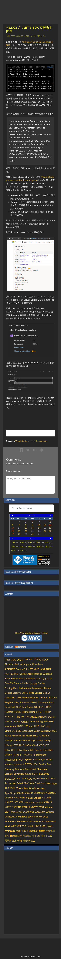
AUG (32, 546)
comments (41, 441)
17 (39, 528)
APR (40, 542)
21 (19, 531)
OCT (48, 546)
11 (45, 525)
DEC (23, 550)
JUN (14, 546)
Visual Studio (21, 441)
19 (50, 528)
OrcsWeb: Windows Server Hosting (31, 633)
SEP (40, 546)
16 (32, 528)
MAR (32, 542)
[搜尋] (31, 508)
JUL (23, 546)
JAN (15, 542)
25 (45, 531)
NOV (15, 550)
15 (26, 528)
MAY (48, 542)
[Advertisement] (33, 416)
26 (50, 531)
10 (39, 525)
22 (26, 531)
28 (19, 534)
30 (32, 534)
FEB (23, 542)
